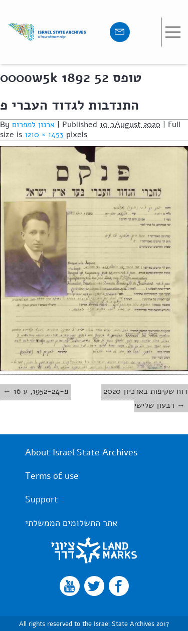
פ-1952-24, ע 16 (41, 391)
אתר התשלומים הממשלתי (71, 523)
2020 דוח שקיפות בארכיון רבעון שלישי (146, 398)
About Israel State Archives (81, 452)
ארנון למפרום (33, 124)
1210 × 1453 (44, 134)
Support (41, 499)
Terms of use (52, 476)
